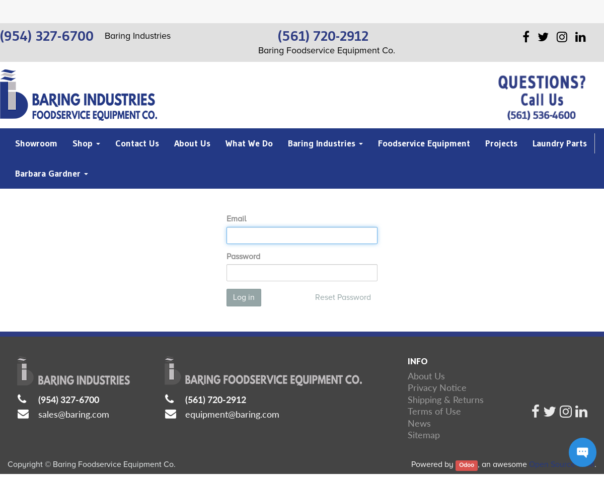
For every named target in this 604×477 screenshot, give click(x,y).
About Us (426, 375)
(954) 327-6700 (68, 399)
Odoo (466, 465)
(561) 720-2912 (215, 399)
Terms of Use (434, 411)
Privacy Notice (437, 387)
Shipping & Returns (446, 399)
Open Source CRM (561, 464)
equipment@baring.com (232, 414)
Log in (244, 297)
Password (243, 257)
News (419, 423)
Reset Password (343, 297)
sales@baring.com (73, 414)
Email (236, 219)
